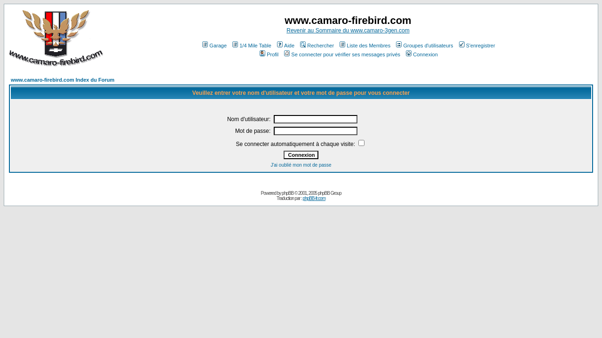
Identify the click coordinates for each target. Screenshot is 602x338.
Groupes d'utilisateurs (424, 45)
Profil (269, 54)
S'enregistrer (477, 45)
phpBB (287, 193)
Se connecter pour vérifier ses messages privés (342, 54)
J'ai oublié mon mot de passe (300, 165)
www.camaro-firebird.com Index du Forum (62, 80)
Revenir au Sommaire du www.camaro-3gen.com (347, 30)
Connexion (422, 54)
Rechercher (317, 45)
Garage (214, 45)
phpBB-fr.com (313, 198)
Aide (285, 45)
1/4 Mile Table (251, 45)
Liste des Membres (365, 45)
